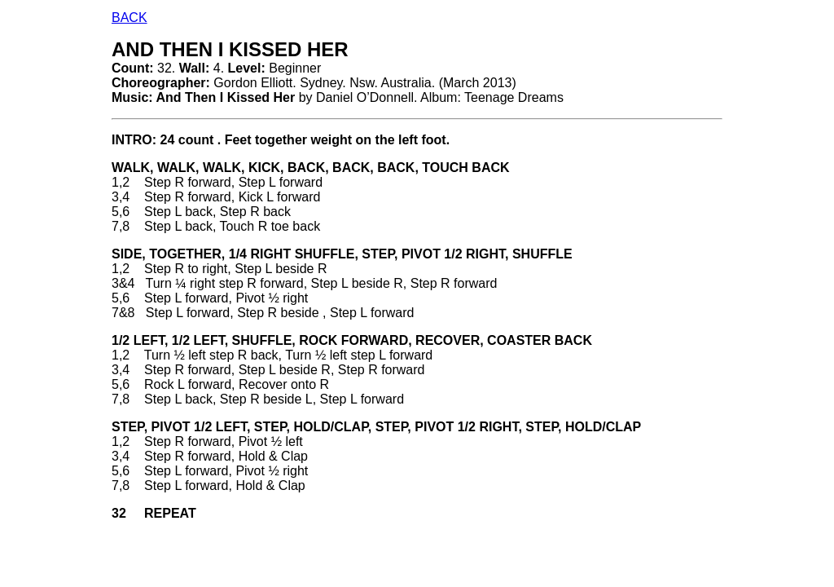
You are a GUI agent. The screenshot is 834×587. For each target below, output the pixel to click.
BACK (129, 17)
